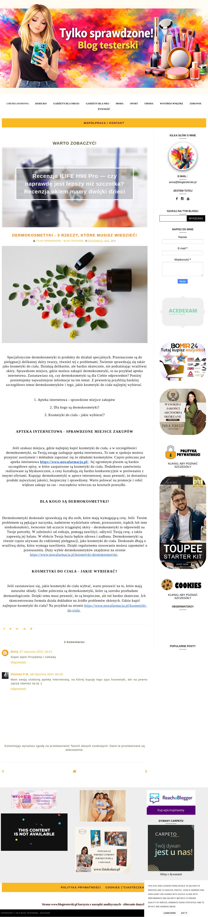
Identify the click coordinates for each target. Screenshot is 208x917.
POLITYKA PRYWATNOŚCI (81, 887)
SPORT (134, 103)
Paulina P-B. (20, 674)
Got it (184, 913)
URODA (149, 103)
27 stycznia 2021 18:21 (36, 651)
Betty (15, 651)
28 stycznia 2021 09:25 (46, 674)
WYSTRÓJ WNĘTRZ (171, 103)
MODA (119, 103)
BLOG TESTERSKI (30, 913)
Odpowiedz (18, 662)
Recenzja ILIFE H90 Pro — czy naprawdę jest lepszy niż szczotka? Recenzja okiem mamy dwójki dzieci (74, 184)
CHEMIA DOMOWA (17, 103)
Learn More (170, 913)
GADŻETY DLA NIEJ (97, 103)
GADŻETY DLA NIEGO (66, 103)
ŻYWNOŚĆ (104, 109)
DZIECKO (41, 103)
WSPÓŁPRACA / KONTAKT (104, 122)
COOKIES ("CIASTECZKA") (126, 887)
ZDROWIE (196, 103)
